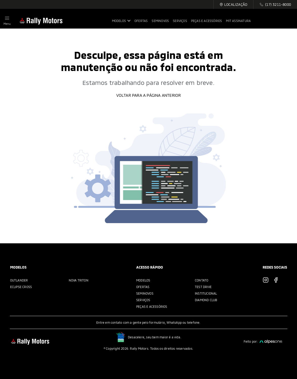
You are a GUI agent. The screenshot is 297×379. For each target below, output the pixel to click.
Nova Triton (78, 280)
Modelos (143, 280)
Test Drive (203, 287)
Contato (201, 280)
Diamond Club (206, 300)
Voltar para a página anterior (148, 95)
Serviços (143, 300)
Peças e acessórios (151, 306)
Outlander (19, 280)
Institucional (206, 293)
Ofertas (142, 287)
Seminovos (144, 293)
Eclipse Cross (21, 287)
